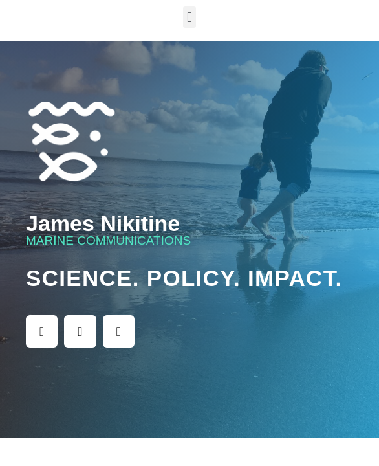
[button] (189, 17)
